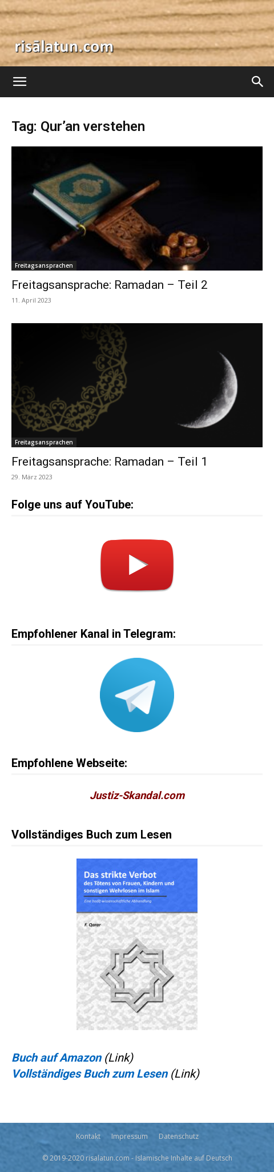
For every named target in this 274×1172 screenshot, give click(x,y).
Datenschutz (179, 1136)
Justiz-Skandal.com (137, 795)
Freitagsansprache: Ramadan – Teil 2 (109, 285)
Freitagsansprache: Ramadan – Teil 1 (109, 461)
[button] (19, 81)
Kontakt (88, 1136)
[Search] (258, 81)
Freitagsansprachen (44, 265)
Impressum (129, 1136)
